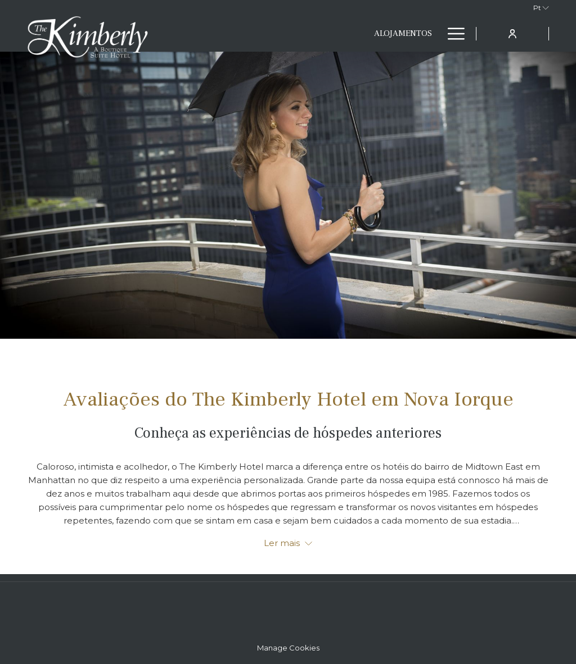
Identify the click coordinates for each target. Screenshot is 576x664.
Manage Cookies (288, 647)
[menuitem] (274, 34)
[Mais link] (452, 34)
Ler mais (288, 543)
